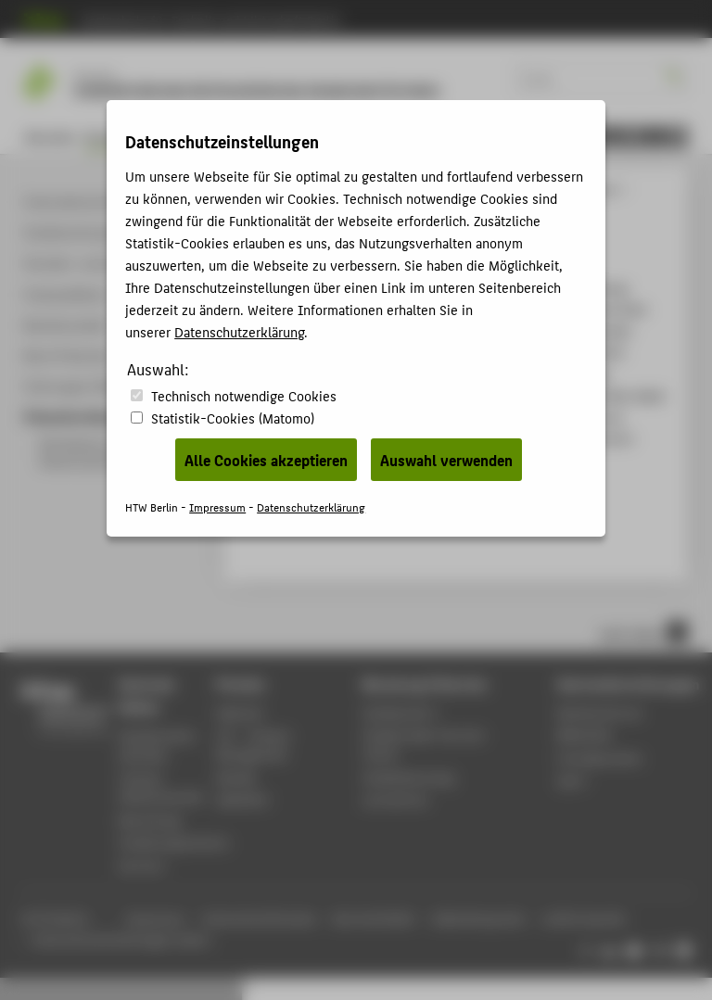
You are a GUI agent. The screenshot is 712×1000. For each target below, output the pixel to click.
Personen (236, 136)
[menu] (644, 136)
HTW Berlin (269, 189)
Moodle (236, 777)
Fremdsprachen (599, 757)
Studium (106, 136)
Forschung (302, 136)
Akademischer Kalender (158, 745)
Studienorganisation (174, 842)
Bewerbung (170, 136)
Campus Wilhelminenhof (161, 786)
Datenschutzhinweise (259, 918)
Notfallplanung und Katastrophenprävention (452, 460)
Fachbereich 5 (452, 136)
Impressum (154, 918)
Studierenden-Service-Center (425, 744)
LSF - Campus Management (253, 744)
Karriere (141, 865)
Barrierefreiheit (374, 918)
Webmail (239, 712)
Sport (572, 780)
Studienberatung (408, 777)
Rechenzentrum (600, 712)
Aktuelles (50, 136)
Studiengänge (337, 189)
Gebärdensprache (478, 918)
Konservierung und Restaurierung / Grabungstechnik (498, 189)
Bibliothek (585, 734)
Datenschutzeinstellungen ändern (121, 939)
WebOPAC (243, 799)
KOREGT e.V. (371, 136)
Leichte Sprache (584, 918)
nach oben (643, 632)
